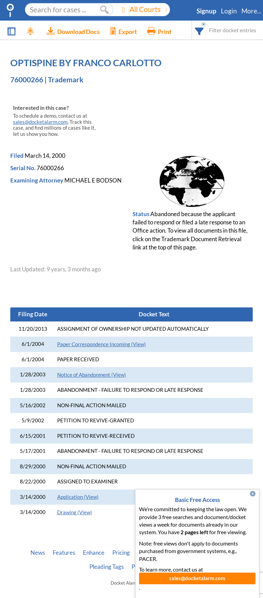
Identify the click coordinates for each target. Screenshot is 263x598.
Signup (206, 11)
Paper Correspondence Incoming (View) (101, 344)
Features (64, 552)
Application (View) (78, 497)
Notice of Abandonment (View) (91, 375)
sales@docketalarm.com (40, 122)
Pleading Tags (106, 566)
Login (229, 11)
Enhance (93, 552)
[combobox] (199, 30)
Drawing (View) (74, 512)
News (37, 552)
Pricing (121, 552)
